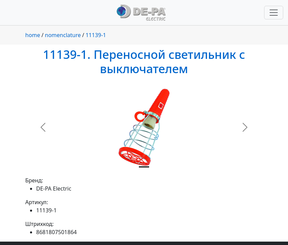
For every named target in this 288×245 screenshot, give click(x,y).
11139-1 (96, 35)
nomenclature (63, 35)
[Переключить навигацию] (273, 12)
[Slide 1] (144, 167)
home (32, 35)
